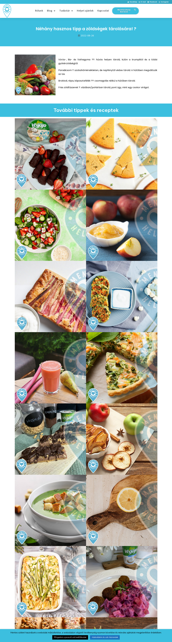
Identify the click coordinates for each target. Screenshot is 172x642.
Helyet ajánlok (85, 11)
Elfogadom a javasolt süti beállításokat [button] (70, 637)
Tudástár (66, 10)
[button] (132, 2)
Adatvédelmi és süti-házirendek (105, 637)
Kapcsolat (103, 11)
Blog (51, 10)
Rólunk (39, 11)
